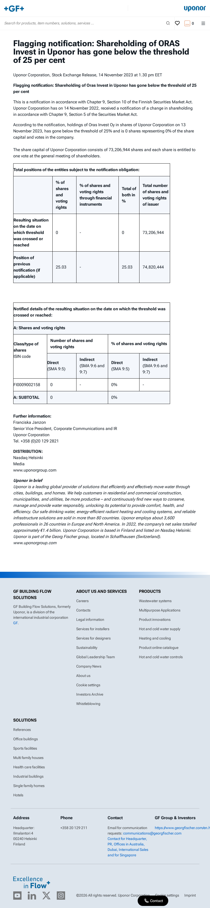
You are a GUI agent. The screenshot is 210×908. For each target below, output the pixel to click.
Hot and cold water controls (161, 657)
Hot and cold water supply (159, 629)
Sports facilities (25, 748)
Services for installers (92, 629)
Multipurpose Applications (159, 610)
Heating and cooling (155, 638)
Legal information (90, 619)
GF (15, 623)
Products (150, 591)
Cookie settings (88, 685)
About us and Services (101, 591)
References (22, 730)
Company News (88, 666)
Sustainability (86, 647)
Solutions (25, 720)
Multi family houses (28, 758)
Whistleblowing (88, 704)
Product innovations (155, 619)
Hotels (18, 795)
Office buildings (25, 739)
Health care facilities (29, 767)
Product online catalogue (158, 647)
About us (83, 676)
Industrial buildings (28, 776)
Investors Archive (89, 694)
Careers (82, 601)
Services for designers (93, 638)
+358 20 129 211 (73, 828)
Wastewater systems (155, 601)
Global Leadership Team (95, 657)
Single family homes (29, 786)
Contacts (83, 610)
